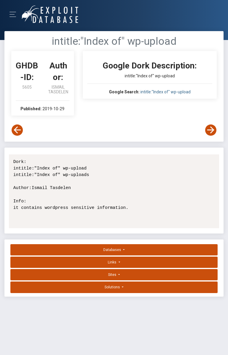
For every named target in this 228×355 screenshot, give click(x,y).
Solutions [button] (112, 287)
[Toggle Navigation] (14, 14)
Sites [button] (112, 275)
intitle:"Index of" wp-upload (165, 91)
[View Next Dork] (210, 130)
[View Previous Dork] (17, 130)
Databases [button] (112, 250)
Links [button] (112, 262)
